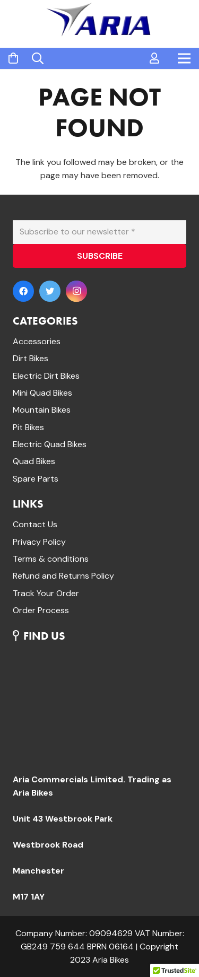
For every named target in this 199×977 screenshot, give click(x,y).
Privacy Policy (39, 541)
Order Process (41, 610)
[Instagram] (76, 291)
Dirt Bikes (30, 358)
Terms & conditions (51, 558)
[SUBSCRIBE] (99, 256)
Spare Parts (35, 478)
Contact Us (35, 524)
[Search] (37, 58)
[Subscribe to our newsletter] (99, 232)
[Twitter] (49, 291)
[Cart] (13, 59)
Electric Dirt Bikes (46, 375)
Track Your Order (46, 593)
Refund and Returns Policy (63, 575)
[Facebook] (23, 291)
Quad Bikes (34, 461)
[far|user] (154, 58)
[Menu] (184, 58)
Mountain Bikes (42, 409)
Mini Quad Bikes (42, 392)
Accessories (36, 341)
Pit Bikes (28, 427)
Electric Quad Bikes (49, 444)
